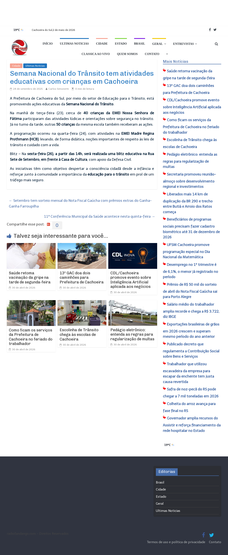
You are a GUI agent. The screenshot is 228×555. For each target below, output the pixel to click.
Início (48, 43)
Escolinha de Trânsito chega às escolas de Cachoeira (79, 334)
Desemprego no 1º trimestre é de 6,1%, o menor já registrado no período (190, 270)
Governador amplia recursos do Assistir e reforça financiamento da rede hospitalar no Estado (192, 424)
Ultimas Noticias (74, 43)
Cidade (102, 43)
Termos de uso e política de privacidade (176, 542)
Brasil (139, 43)
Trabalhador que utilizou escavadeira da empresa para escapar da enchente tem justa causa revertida (188, 373)
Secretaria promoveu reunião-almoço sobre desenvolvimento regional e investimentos (189, 180)
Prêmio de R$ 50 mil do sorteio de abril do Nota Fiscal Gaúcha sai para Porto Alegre (190, 290)
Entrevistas (183, 43)
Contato (152, 54)
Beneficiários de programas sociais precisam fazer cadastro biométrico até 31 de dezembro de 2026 (191, 228)
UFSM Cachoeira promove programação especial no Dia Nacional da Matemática (186, 251)
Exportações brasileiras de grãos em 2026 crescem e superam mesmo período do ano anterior (191, 330)
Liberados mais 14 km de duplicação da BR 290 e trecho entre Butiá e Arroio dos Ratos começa (188, 203)
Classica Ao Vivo (96, 54)
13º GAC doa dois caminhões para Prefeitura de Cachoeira (82, 277)
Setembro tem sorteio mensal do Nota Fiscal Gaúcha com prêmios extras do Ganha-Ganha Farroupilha (80, 203)
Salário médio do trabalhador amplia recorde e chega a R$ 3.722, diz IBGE (191, 310)
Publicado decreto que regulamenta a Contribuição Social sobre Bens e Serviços (191, 350)
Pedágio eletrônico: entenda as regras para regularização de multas (132, 334)
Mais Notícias (175, 61)
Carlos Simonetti (58, 88)
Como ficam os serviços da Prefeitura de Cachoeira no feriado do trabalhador (30, 337)
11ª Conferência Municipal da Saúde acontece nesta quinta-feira (99, 216)
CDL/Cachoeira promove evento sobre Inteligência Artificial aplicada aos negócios (130, 280)
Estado (121, 43)
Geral (157, 43)
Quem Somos (127, 54)
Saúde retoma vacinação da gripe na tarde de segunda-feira (30, 277)
